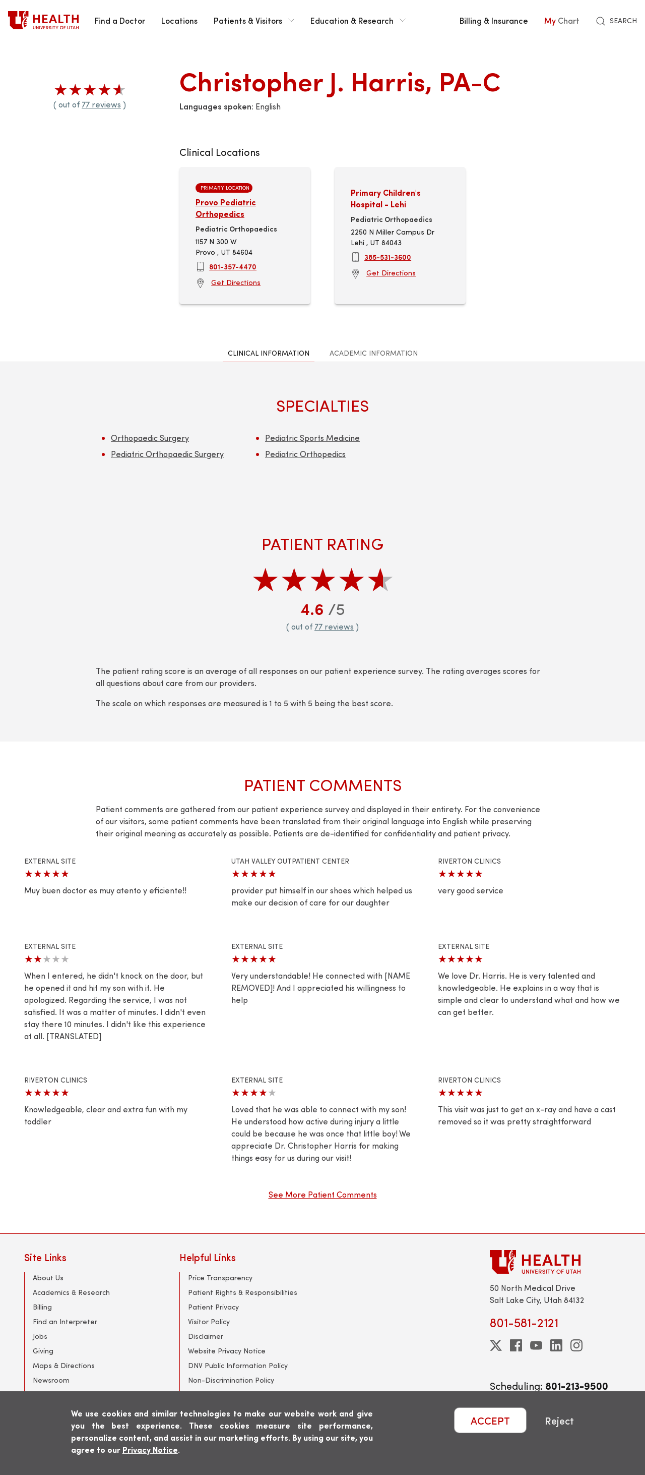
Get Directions (236, 282)
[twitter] (496, 1345)
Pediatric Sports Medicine (312, 437)
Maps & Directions (64, 1365)
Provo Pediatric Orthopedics (226, 207)
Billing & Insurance (494, 20)
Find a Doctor (120, 20)
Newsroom (51, 1380)
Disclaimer (205, 1336)
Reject (559, 1420)
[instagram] (576, 1345)
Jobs (40, 1336)
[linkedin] (556, 1345)
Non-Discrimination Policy (231, 1380)
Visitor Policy (209, 1321)
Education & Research (358, 20)
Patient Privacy (213, 1307)
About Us (48, 1277)
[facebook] (516, 1345)
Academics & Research (71, 1292)
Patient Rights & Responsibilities (242, 1292)
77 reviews (101, 104)
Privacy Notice (150, 1449)
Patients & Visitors (254, 20)
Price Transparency (220, 1277)
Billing (42, 1307)
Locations (179, 20)
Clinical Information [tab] (268, 353)
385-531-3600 (387, 257)
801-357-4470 (232, 266)
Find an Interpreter (65, 1321)
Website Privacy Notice (227, 1350)
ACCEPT (490, 1420)
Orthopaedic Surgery (150, 437)
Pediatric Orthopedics (305, 453)
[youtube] (536, 1345)
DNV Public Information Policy (238, 1365)
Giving (43, 1350)
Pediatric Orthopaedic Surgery (167, 453)
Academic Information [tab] (374, 353)
